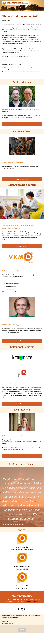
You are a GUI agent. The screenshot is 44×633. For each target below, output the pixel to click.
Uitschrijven (4, 621)
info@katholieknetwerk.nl (31, 601)
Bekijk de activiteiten (22, 179)
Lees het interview (22, 124)
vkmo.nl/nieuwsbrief (13, 70)
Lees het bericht (22, 246)
